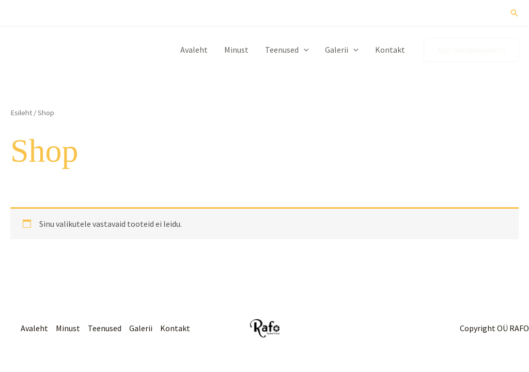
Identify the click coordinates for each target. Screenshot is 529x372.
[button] (514, 13)
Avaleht (194, 49)
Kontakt (390, 49)
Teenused (287, 50)
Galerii (342, 50)
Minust (236, 49)
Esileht (21, 112)
